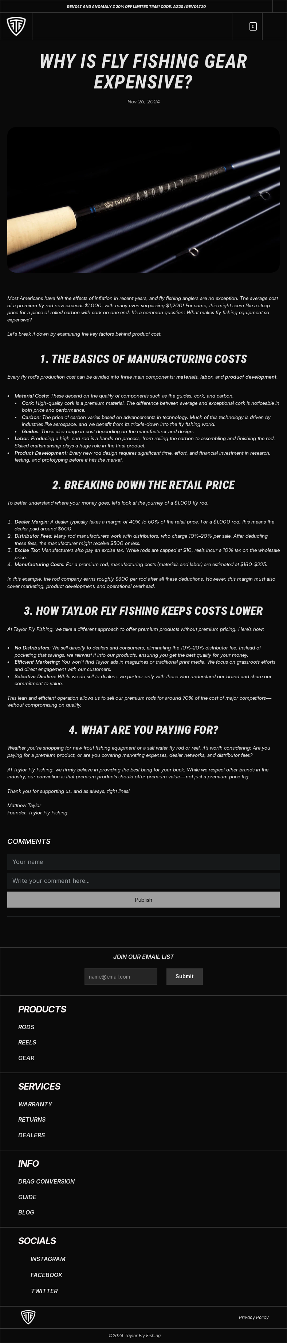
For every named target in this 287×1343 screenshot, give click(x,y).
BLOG (26, 1212)
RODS (26, 1027)
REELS (27, 1042)
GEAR (26, 1058)
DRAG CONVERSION (46, 1181)
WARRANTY (35, 1104)
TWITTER (44, 1291)
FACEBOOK (46, 1275)
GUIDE (27, 1197)
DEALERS (31, 1135)
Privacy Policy (254, 1317)
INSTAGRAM (48, 1259)
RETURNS (32, 1119)
